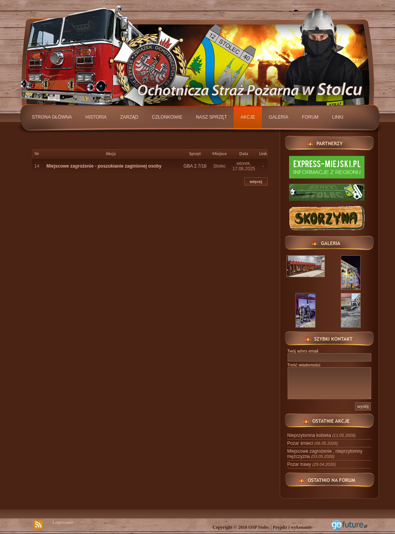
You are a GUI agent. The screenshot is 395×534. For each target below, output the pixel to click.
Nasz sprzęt (211, 117)
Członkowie (167, 117)
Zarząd (129, 117)
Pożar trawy (311, 464)
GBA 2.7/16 (195, 166)
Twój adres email (302, 351)
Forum (310, 117)
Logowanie (62, 522)
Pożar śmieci (312, 443)
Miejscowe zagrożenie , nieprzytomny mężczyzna (324, 454)
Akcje (247, 117)
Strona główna (52, 117)
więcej (256, 181)
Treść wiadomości (303, 365)
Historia (96, 117)
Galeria (278, 117)
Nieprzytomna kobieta (321, 435)
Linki (337, 117)
